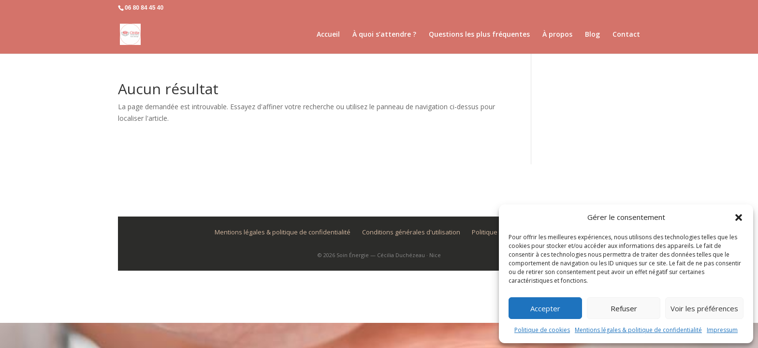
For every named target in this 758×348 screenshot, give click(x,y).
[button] (738, 217)
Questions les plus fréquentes (479, 35)
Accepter (545, 308)
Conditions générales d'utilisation (411, 232)
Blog (592, 35)
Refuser (624, 308)
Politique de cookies (542, 330)
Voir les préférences (704, 308)
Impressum (722, 330)
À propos (557, 35)
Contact (626, 35)
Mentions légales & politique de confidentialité (638, 330)
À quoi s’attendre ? (384, 35)
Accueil (328, 35)
